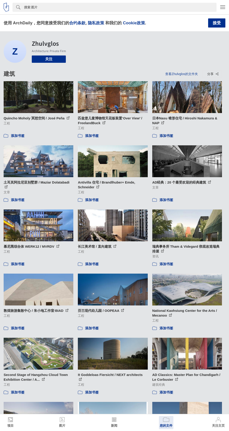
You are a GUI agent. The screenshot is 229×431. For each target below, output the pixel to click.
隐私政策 (96, 22)
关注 (48, 59)
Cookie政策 (134, 22)
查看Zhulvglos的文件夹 (181, 74)
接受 (217, 23)
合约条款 (77, 22)
